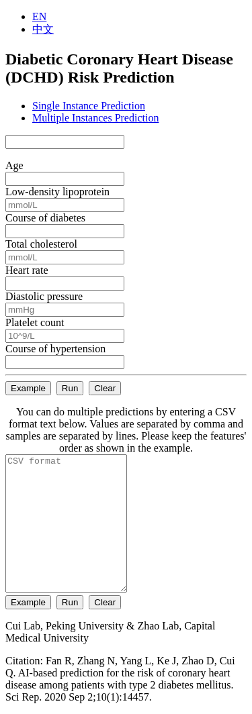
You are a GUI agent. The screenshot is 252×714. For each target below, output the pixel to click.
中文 (43, 29)
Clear (105, 388)
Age (14, 165)
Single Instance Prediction (88, 105)
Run (70, 388)
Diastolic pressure (44, 296)
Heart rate (26, 270)
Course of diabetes (45, 217)
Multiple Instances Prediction (95, 117)
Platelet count (35, 322)
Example (28, 388)
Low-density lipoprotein (57, 191)
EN (39, 16)
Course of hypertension (55, 348)
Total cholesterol (41, 244)
